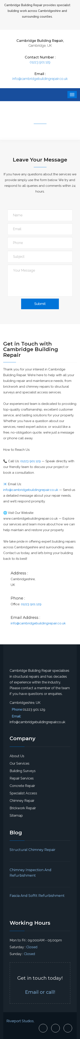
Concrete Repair (22, 786)
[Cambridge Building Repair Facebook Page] (43, 1028)
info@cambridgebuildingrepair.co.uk (40, 79)
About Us (17, 756)
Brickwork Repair (23, 808)
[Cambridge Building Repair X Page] (55, 1028)
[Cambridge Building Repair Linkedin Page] (68, 1028)
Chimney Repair (22, 801)
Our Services (19, 763)
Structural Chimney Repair (32, 850)
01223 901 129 (40, 62)
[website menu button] (72, 94)
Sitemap (16, 816)
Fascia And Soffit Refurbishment (37, 896)
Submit (40, 304)
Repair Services (22, 778)
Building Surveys (23, 771)
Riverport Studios (20, 1021)
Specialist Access (23, 793)
